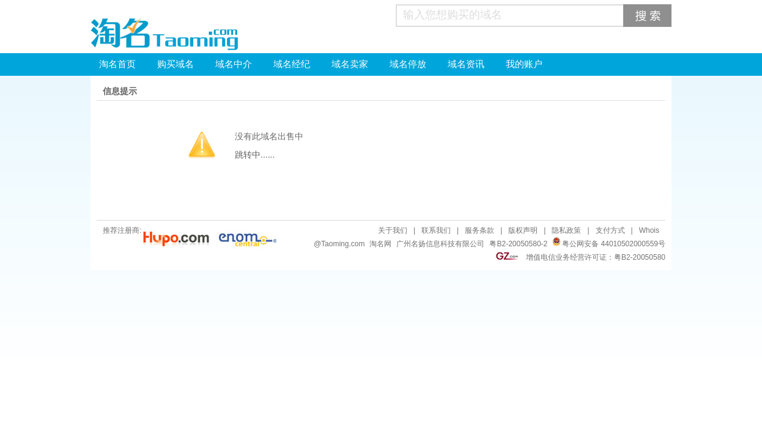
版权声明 (523, 230)
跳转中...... (255, 155)
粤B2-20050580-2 (518, 244)
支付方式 (610, 230)
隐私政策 (566, 230)
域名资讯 (466, 64)
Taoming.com (342, 244)
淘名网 (380, 244)
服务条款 (479, 230)
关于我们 (392, 230)
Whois (649, 230)
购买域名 (175, 64)
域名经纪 (291, 64)
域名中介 (233, 64)
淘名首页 (117, 64)
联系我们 (436, 230)
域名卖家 (349, 64)
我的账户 (524, 64)
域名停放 (408, 64)
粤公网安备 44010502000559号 (613, 244)
